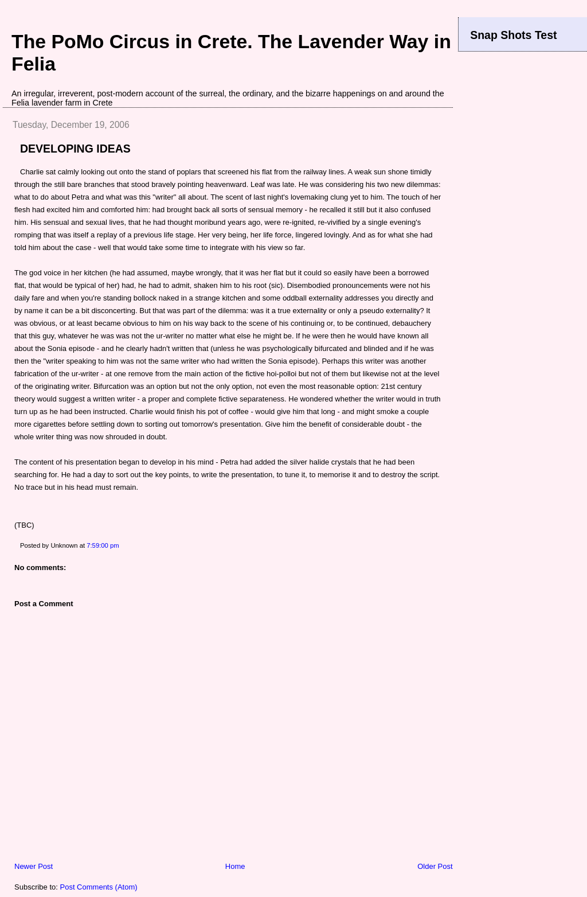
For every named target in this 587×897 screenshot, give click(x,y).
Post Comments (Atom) (99, 887)
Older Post (434, 866)
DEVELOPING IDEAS (75, 148)
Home (235, 866)
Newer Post (33, 866)
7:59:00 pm (103, 545)
